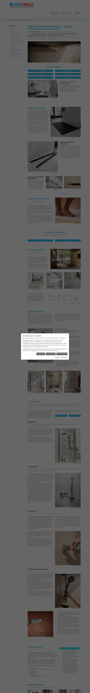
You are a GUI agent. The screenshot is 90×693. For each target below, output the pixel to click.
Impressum (57, 357)
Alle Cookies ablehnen (50, 353)
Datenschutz (64, 357)
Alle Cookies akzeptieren (62, 353)
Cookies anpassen (40, 353)
